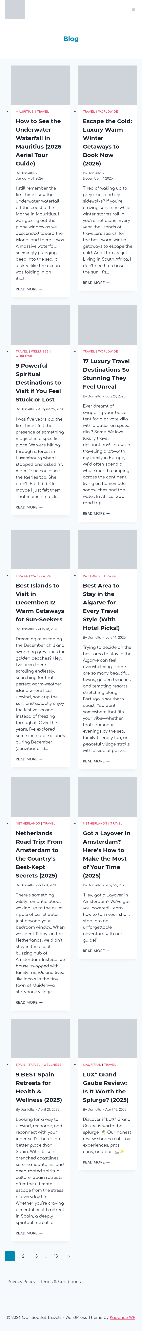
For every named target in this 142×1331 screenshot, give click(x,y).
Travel (43, 111)
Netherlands (28, 823)
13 (56, 1256)
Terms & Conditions (60, 1281)
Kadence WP (122, 1317)
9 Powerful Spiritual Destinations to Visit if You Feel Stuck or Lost (38, 382)
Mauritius (25, 111)
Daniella (27, 173)
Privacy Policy (21, 1281)
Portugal (92, 575)
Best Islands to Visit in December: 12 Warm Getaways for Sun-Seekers (40, 602)
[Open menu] (133, 9)
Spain (20, 1064)
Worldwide (108, 111)
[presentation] (40, 85)
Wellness (40, 351)
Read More (29, 289)
